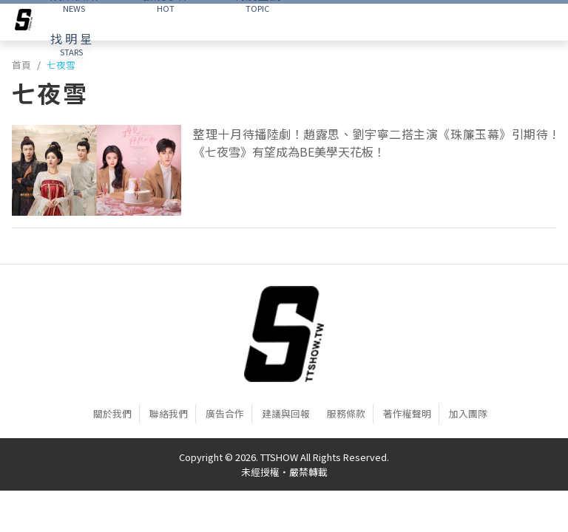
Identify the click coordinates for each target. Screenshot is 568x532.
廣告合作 (225, 413)
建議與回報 (286, 413)
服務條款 (346, 413)
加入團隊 (468, 413)
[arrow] (23, 22)
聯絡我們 (168, 413)
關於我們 (112, 413)
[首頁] (284, 334)
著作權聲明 (407, 413)
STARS (71, 44)
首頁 (21, 65)
